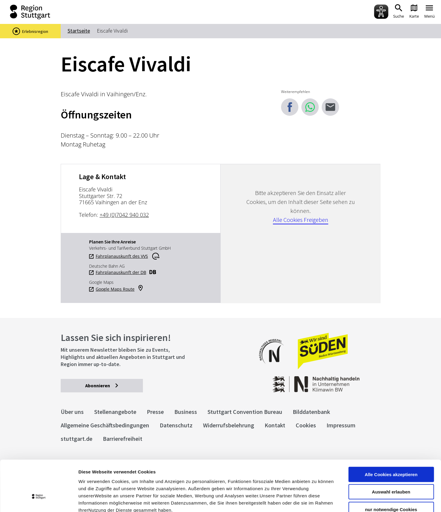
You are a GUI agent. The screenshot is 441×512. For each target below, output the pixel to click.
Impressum (91, 476)
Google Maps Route (115, 289)
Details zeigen (318, 500)
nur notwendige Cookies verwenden (391, 471)
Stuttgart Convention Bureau (244, 411)
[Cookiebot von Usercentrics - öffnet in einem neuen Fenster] (39, 500)
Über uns (72, 411)
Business (185, 411)
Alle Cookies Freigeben (300, 219)
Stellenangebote (115, 411)
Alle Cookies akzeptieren (391, 433)
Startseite (79, 30)
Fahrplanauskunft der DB (121, 272)
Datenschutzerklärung (133, 476)
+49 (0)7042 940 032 (124, 214)
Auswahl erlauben (391, 450)
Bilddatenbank (311, 411)
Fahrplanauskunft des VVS (122, 256)
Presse (155, 411)
